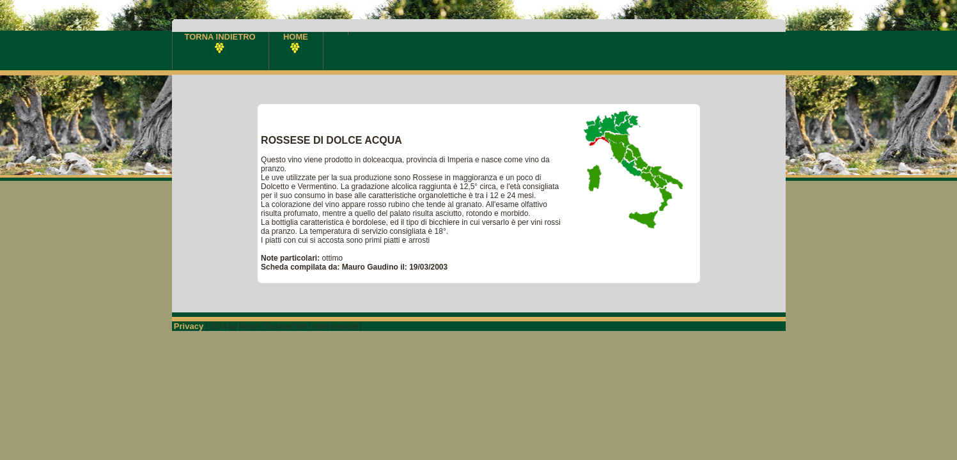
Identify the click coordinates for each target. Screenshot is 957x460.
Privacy (190, 326)
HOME (295, 42)
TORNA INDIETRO (220, 42)
